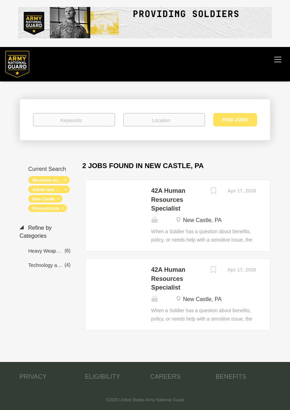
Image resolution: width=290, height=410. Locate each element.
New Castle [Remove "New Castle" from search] (43, 199)
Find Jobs (235, 120)
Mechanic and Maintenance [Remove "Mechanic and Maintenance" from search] (51, 180)
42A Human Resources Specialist (168, 199)
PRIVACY (33, 376)
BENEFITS (231, 376)
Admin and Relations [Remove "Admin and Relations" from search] (51, 189)
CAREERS (165, 376)
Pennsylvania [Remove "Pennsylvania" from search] (45, 208)
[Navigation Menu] (277, 59)
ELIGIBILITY (102, 376)
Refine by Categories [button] (36, 232)
